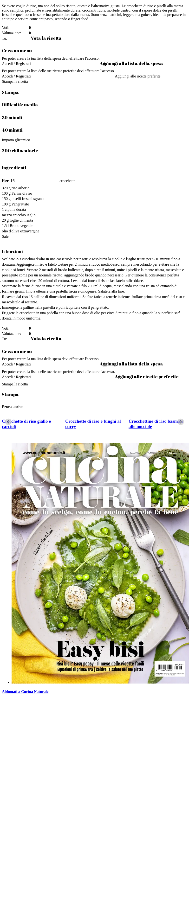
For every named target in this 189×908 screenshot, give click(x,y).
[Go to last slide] (8, 422)
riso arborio (20, 188)
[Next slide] (180, 422)
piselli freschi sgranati (29, 199)
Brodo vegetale (21, 226)
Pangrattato (20, 204)
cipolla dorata (15, 209)
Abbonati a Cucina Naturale (25, 692)
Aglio (31, 215)
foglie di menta (21, 220)
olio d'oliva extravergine (20, 231)
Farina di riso (22, 193)
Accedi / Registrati (16, 64)
